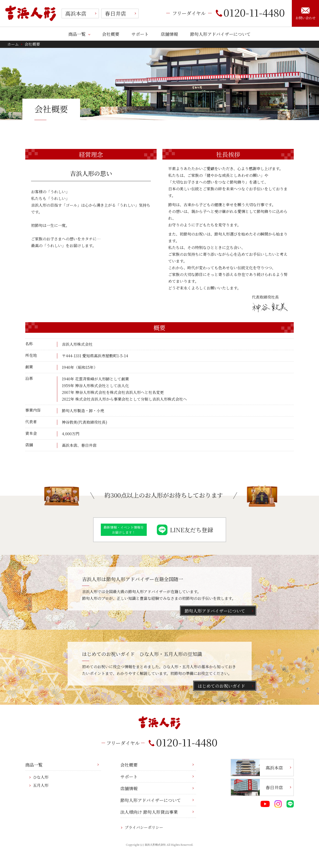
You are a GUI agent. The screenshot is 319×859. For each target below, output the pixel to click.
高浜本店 (75, 13)
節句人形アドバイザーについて (220, 34)
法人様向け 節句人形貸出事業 (149, 812)
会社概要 (110, 34)
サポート (140, 34)
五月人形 (40, 785)
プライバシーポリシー (144, 827)
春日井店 (115, 13)
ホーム (13, 44)
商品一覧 (77, 34)
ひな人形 (40, 777)
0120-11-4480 (250, 12)
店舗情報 (169, 34)
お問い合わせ (305, 13)
